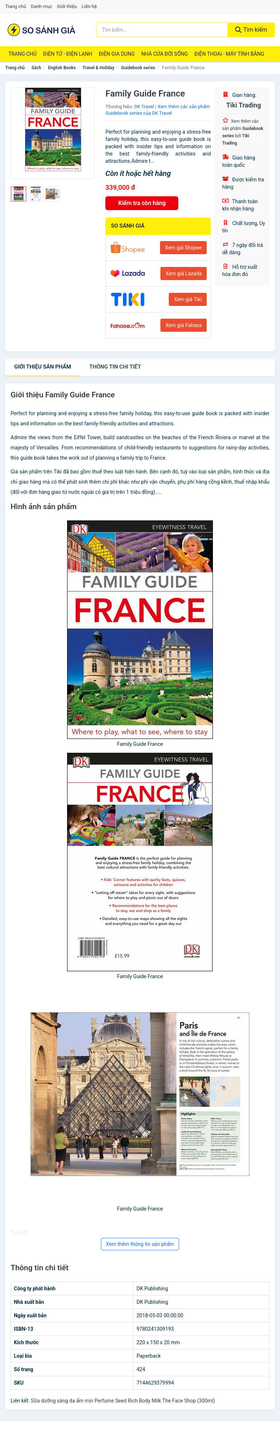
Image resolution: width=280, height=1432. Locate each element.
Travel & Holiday (98, 67)
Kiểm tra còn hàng (142, 203)
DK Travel (144, 106)
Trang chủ (15, 6)
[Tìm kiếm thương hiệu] (162, 30)
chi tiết (115, 366)
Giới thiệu (67, 6)
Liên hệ (89, 6)
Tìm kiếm (251, 29)
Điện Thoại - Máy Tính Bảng (229, 54)
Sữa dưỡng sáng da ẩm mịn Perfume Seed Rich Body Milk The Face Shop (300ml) (123, 1401)
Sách (36, 67)
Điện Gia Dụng (117, 54)
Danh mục (41, 6)
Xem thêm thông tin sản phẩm (140, 1244)
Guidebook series (138, 67)
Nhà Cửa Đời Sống (164, 54)
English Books (62, 67)
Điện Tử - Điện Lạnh (67, 54)
